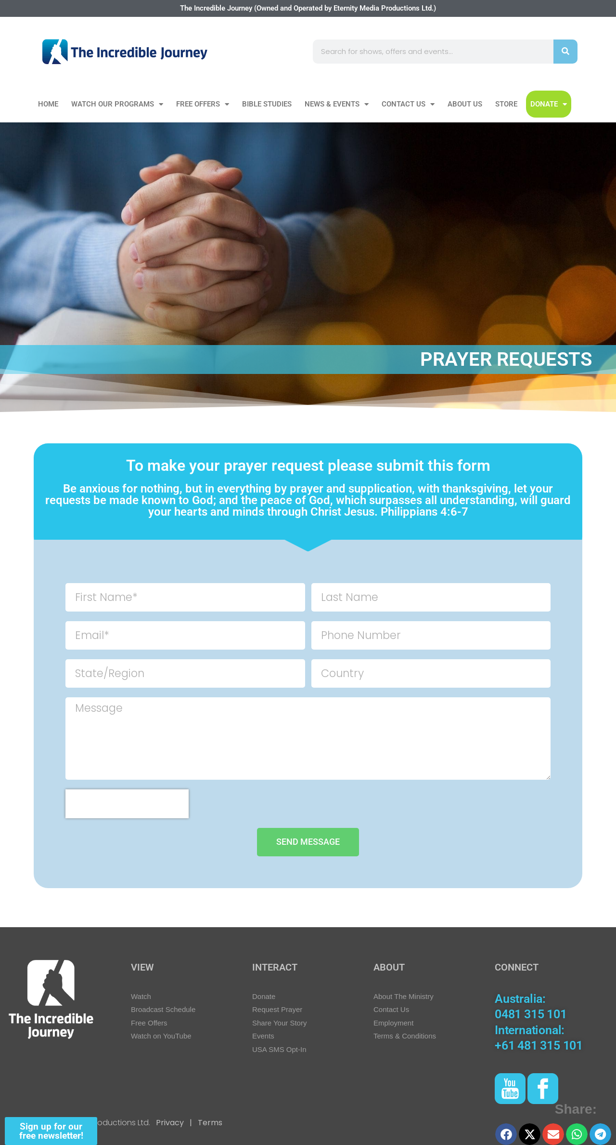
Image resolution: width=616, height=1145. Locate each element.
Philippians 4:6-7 (424, 512)
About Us (465, 104)
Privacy (170, 1122)
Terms (209, 1122)
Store (506, 104)
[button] (506, 1134)
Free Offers (202, 104)
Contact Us (408, 104)
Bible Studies (267, 104)
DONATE (548, 104)
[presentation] (127, 803)
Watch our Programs (117, 104)
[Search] (565, 52)
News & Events (337, 104)
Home (48, 104)
